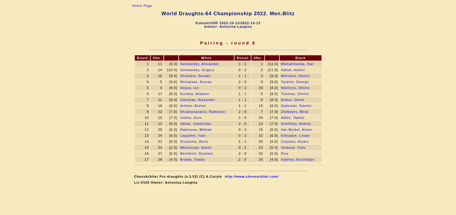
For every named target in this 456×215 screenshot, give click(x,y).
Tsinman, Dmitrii (295, 94)
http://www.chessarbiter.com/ (252, 176)
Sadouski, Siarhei (296, 106)
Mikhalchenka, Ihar (297, 64)
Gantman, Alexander (197, 100)
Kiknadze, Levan (295, 135)
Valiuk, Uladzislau (195, 123)
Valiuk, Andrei (293, 70)
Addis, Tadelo (292, 117)
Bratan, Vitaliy (192, 159)
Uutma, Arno (191, 117)
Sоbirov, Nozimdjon (298, 159)
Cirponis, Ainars (295, 141)
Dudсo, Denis (292, 100)
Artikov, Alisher (193, 106)
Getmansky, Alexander (199, 64)
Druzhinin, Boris (194, 141)
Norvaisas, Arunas (196, 82)
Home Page (142, 5)
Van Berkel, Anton (296, 129)
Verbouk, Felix (293, 147)
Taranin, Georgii (295, 82)
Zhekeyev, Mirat (294, 111)
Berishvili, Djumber (196, 153)
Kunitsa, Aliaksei (194, 94)
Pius (284, 153)
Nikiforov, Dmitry (295, 88)
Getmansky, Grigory (197, 70)
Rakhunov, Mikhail (196, 129)
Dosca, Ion (189, 88)
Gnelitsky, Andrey (296, 123)
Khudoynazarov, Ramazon (202, 111)
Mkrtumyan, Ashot (195, 147)
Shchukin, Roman (195, 76)
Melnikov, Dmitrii (295, 76)
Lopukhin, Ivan (193, 135)
